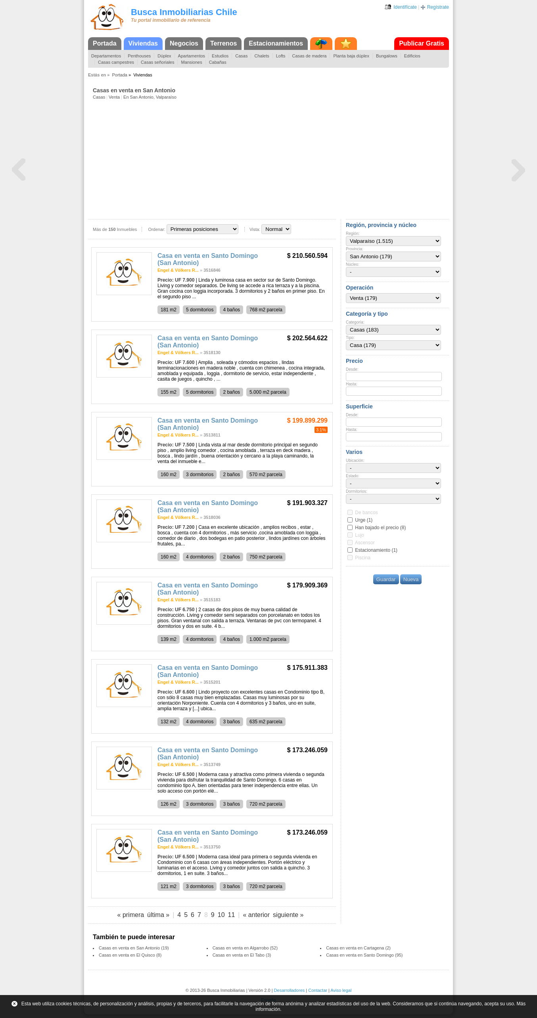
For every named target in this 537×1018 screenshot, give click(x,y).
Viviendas (143, 43)
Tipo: (350, 338)
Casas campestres (116, 62)
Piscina (362, 557)
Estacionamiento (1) (376, 550)
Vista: (254, 229)
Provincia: (354, 249)
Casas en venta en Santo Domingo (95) (364, 955)
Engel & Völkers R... (178, 270)
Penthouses (139, 55)
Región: (352, 233)
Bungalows (386, 55)
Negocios (184, 43)
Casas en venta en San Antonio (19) (134, 948)
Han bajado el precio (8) (380, 527)
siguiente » (288, 914)
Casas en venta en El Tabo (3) (242, 955)
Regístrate (438, 7)
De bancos (366, 512)
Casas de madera (309, 55)
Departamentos (106, 55)
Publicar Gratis (421, 43)
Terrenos (223, 43)
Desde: (352, 369)
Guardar (386, 579)
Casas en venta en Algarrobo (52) (245, 948)
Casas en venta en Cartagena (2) (358, 948)
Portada (105, 43)
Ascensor (365, 542)
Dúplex (164, 55)
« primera (130, 914)
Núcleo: (352, 264)
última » (158, 914)
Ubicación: (355, 460)
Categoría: (355, 322)
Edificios (412, 55)
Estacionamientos (276, 43)
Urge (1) (363, 520)
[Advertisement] (271, 158)
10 (221, 914)
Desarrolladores (289, 990)
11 (231, 914)
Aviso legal (340, 990)
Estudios (220, 55)
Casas (241, 55)
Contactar (317, 990)
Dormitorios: (356, 491)
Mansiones (191, 62)
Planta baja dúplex (351, 55)
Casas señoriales (157, 62)
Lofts (281, 55)
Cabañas (217, 62)
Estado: (352, 476)
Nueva (411, 579)
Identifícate (405, 7)
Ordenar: (156, 229)
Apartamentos (191, 55)
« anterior (256, 914)
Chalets (261, 55)
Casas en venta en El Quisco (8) (130, 955)
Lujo (359, 535)
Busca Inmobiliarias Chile (184, 12)
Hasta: (351, 384)
